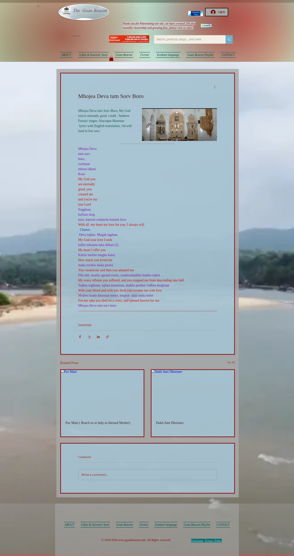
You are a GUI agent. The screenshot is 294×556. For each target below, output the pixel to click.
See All (231, 362)
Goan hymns (85, 324)
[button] (111, 58)
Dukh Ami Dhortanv (170, 423)
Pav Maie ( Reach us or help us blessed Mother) (97, 423)
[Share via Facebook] (80, 337)
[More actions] (214, 87)
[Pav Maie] (102, 393)
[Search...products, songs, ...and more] (187, 39)
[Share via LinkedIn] (98, 337)
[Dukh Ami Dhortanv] (193, 393)
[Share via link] (107, 337)
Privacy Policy (213, 541)
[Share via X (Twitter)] (89, 337)
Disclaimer (197, 541)
